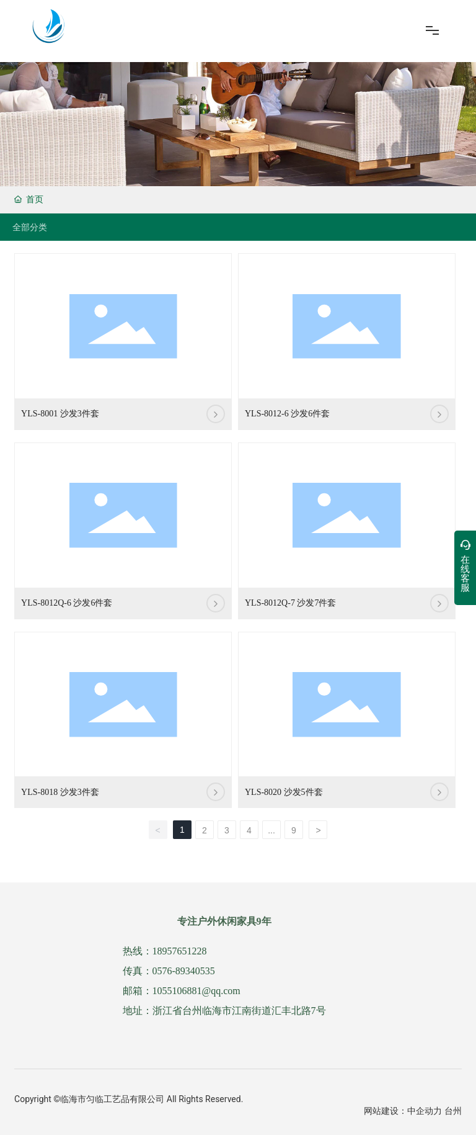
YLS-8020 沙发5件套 (284, 792)
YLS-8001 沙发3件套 (60, 413)
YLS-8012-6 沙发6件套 (287, 413)
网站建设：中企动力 (403, 1111)
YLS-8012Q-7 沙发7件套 (290, 603)
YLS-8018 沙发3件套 (60, 792)
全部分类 (29, 227)
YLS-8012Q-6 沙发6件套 (66, 603)
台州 (453, 1111)
